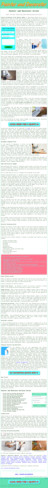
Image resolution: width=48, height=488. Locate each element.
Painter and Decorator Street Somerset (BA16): (13, 17)
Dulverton (34, 462)
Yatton (44, 460)
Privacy (46, 478)
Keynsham (10, 463)
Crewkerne (38, 456)
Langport (3, 458)
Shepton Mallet (42, 462)
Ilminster (3, 456)
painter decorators (26, 356)
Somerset (25, 455)
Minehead (24, 462)
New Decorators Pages (7, 478)
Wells (45, 455)
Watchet (21, 456)
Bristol (3, 463)
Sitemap (2, 478)
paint (17, 90)
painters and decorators (17, 99)
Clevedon (32, 456)
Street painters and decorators (23, 102)
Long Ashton (34, 460)
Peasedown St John (19, 458)
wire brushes (25, 80)
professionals (36, 54)
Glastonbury (28, 458)
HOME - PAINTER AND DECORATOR (24, 474)
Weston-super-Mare (36, 458)
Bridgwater (26, 456)
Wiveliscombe (14, 459)
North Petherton (11, 460)
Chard (12, 462)
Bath (8, 458)
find (5, 379)
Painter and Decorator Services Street (16, 390)
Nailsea (40, 460)
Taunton (8, 462)
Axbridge (21, 459)
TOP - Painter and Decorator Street (10, 468)
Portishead (18, 462)
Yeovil (29, 462)
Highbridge (28, 459)
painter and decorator (21, 67)
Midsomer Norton (25, 460)
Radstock (44, 456)
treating (45, 60)
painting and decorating (17, 359)
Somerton (9, 456)
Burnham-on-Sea (5, 459)
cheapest (34, 119)
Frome (11, 458)
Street (28, 128)
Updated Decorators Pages (16, 478)
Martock (40, 459)
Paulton (3, 462)
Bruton (18, 460)
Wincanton (15, 456)
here (30, 453)
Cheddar (44, 458)
